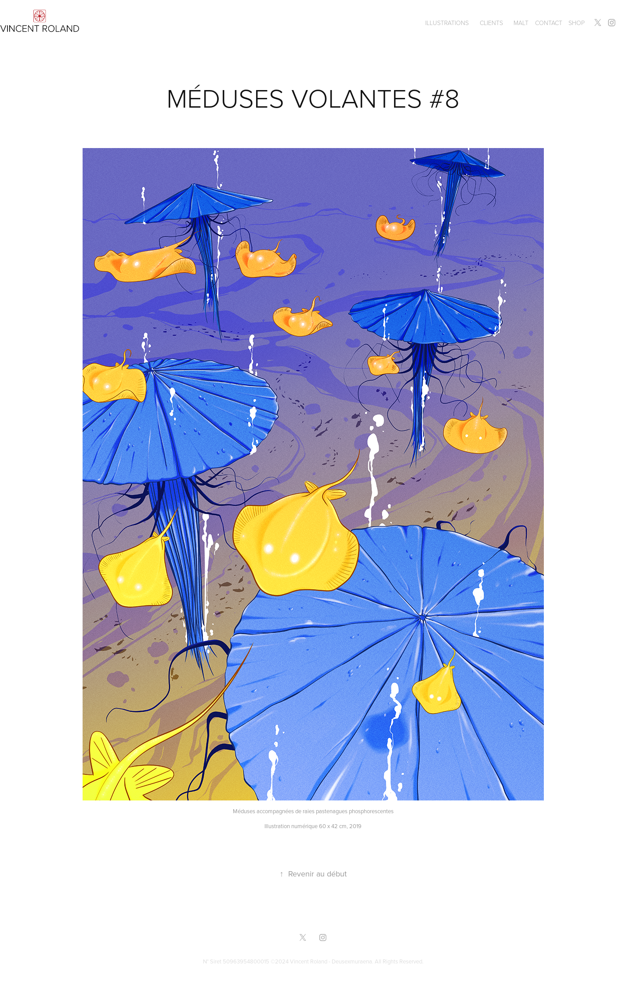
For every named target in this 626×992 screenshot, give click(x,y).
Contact (548, 22)
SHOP (576, 22)
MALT (521, 22)
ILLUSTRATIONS (447, 22)
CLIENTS (491, 22)
